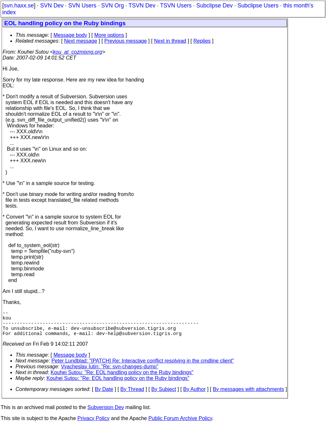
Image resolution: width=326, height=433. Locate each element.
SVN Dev (51, 5)
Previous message (125, 41)
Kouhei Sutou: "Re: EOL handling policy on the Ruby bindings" (122, 379)
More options (109, 35)
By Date (104, 395)
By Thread (132, 395)
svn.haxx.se (19, 5)
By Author (194, 395)
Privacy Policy (93, 425)
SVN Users (82, 5)
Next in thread (170, 41)
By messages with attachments (248, 395)
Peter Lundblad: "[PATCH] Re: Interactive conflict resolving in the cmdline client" (142, 367)
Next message (80, 41)
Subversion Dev (106, 414)
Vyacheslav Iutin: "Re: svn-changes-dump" (110, 373)
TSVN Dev (142, 5)
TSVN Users (176, 5)
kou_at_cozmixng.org (77, 52)
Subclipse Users (258, 5)
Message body (70, 35)
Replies (202, 41)
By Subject (163, 395)
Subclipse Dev (214, 5)
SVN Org (112, 5)
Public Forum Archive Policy (180, 425)
